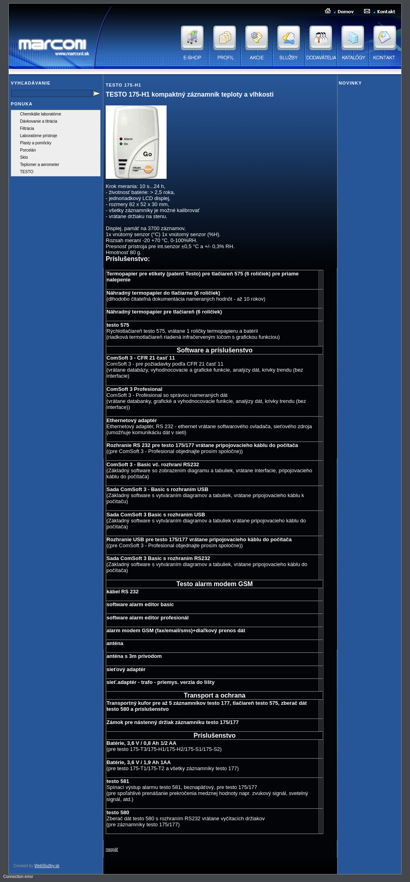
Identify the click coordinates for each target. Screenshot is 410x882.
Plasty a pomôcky (35, 143)
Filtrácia (27, 128)
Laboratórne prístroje (38, 136)
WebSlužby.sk (46, 866)
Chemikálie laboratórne (40, 114)
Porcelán (28, 150)
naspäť (112, 849)
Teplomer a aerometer (39, 164)
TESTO (26, 172)
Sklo (24, 157)
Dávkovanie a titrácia (38, 121)
